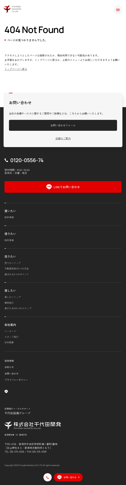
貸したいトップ (12, 297)
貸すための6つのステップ (17, 308)
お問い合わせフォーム (63, 125)
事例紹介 (9, 302)
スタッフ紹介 (11, 336)
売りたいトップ (12, 263)
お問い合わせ (11, 373)
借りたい (10, 233)
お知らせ (9, 367)
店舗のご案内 (63, 138)
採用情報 (9, 360)
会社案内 (10, 324)
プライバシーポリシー (16, 379)
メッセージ (10, 331)
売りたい (10, 256)
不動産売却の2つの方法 (16, 268)
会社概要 (9, 342)
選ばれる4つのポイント (16, 274)
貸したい (10, 290)
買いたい (10, 211)
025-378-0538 (17, 451)
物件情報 (9, 217)
